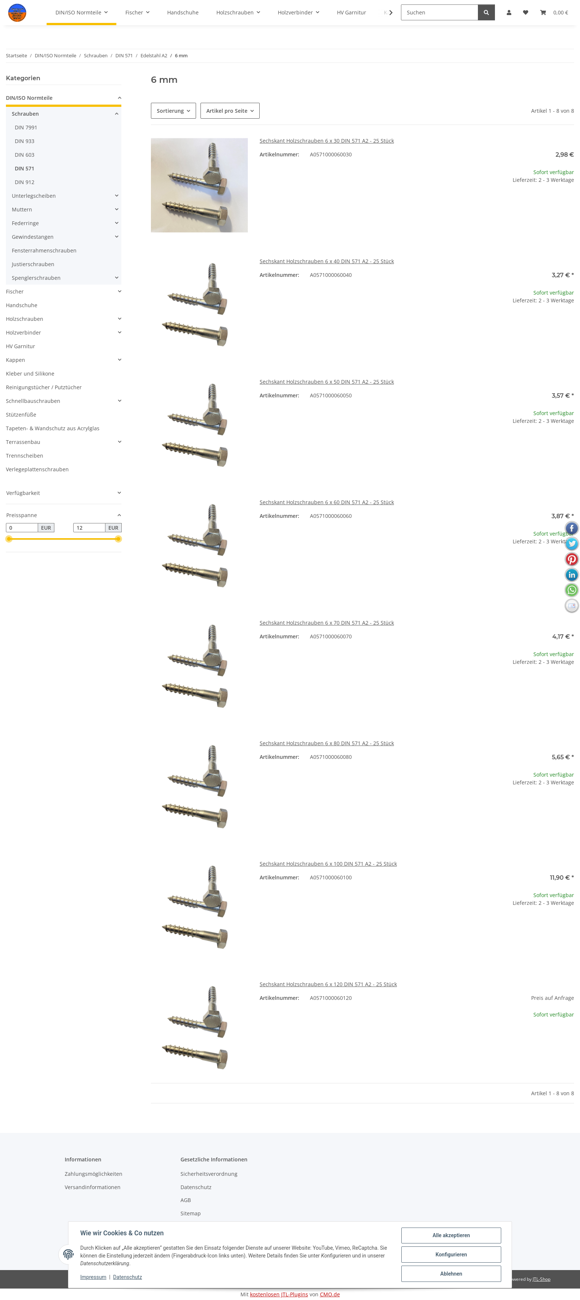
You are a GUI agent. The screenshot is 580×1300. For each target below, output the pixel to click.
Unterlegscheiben (34, 195)
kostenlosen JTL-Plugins (279, 1294)
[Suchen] (439, 12)
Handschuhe (21, 305)
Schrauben (25, 113)
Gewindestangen (33, 236)
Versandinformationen (93, 1187)
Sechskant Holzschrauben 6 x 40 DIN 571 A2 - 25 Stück (327, 261)
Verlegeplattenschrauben (37, 469)
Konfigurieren (451, 1254)
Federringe (25, 223)
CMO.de (330, 1294)
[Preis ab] (22, 528)
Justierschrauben (33, 264)
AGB (186, 1200)
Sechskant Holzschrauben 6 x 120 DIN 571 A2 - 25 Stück (328, 984)
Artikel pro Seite (226, 110)
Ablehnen (451, 1274)
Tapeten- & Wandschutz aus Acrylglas (53, 428)
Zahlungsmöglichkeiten (93, 1173)
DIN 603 (24, 154)
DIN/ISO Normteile (29, 97)
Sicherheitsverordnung (209, 1173)
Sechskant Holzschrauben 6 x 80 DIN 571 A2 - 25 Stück (327, 743)
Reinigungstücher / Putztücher (44, 387)
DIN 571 (24, 168)
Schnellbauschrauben (33, 400)
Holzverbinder (23, 332)
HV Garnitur (20, 346)
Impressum (93, 1277)
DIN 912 (24, 182)
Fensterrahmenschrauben (44, 250)
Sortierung (170, 110)
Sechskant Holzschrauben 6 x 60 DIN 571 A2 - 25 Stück (327, 502)
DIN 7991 (26, 127)
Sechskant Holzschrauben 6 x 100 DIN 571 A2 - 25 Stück (328, 863)
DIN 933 (24, 141)
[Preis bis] (89, 528)
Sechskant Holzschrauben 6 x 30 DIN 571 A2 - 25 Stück (327, 140)
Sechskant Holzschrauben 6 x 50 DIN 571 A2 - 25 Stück (327, 381)
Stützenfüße (21, 414)
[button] (386, 12)
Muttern (22, 209)
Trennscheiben (24, 455)
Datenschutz (127, 1277)
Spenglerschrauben (36, 277)
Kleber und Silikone (30, 373)
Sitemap (191, 1213)
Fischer (15, 291)
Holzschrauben (24, 318)
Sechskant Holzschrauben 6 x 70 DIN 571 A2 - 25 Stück (327, 622)
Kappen (15, 359)
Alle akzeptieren (451, 1235)
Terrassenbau (23, 441)
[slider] (9, 539)
